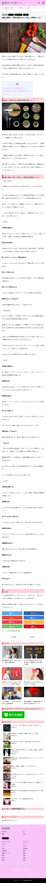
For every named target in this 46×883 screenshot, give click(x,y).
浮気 (24, 855)
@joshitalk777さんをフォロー (9, 820)
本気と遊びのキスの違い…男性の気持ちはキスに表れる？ (26, 741)
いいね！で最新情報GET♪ (14, 809)
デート (10, 14)
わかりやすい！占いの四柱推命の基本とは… (22, 798)
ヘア (3, 846)
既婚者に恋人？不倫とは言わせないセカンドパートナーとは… (27, 758)
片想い (3, 857)
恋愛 (5, 14)
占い (24, 831)
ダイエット (26, 841)
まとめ (5, 93)
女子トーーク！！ (23, 869)
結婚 (26, 14)
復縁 (24, 850)
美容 (24, 834)
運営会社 (31, 874)
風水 (24, 860)
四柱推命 (25, 848)
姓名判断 (4, 850)
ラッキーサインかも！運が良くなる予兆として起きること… (26, 725)
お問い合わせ (38, 874)
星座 (3, 855)
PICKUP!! (4, 831)
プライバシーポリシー (22, 874)
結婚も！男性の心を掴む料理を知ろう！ (15, 88)
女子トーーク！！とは (8, 874)
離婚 (3, 860)
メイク (25, 846)
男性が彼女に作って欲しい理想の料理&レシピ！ (17, 91)
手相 (24, 853)
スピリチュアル (6, 841)
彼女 (10, 631)
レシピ (6, 631)
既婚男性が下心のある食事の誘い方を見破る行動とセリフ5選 (27, 790)
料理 (16, 631)
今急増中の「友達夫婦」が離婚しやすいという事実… (25, 733)
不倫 (3, 848)
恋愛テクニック (18, 14)
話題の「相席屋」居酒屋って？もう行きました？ (24, 766)
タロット (4, 844)
